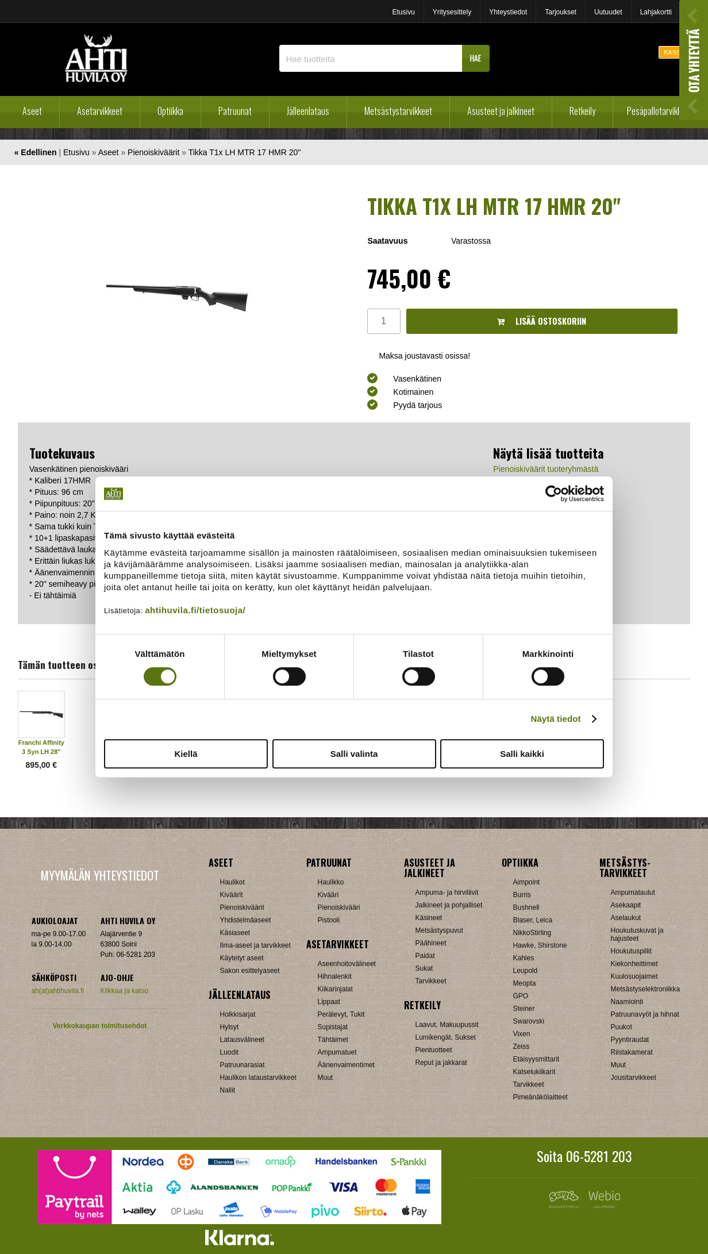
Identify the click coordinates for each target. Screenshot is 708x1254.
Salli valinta (354, 754)
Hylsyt (229, 1027)
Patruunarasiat (242, 1065)
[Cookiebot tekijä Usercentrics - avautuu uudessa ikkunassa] (553, 493)
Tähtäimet (333, 1040)
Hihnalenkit (335, 976)
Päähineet (431, 943)
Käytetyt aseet (242, 958)
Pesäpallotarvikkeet (659, 111)
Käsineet (428, 918)
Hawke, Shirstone (540, 945)
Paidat (425, 956)
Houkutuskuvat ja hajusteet (637, 934)
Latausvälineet (242, 1040)
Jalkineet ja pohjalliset (449, 905)
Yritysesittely (452, 12)
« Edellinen (35, 152)
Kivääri (328, 895)
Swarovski (529, 1021)
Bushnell (526, 907)
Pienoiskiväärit (153, 152)
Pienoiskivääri (339, 907)
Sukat (424, 968)
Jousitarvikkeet (633, 1078)
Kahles (523, 958)
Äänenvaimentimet (346, 1065)
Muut (325, 1078)
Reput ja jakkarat (441, 1063)
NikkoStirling (532, 933)
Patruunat (235, 111)
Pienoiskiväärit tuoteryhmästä (545, 469)
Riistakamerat (632, 1052)
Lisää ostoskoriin (541, 321)
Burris (522, 895)
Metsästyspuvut (439, 930)
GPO (521, 996)
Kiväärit (231, 895)
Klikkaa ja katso (124, 991)
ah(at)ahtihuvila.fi (58, 991)
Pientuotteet (433, 1050)
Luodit (229, 1052)
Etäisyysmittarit (536, 1059)
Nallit (228, 1090)
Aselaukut (626, 918)
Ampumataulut (633, 892)
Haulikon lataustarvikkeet (258, 1078)
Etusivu (403, 12)
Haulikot (232, 882)
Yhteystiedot (508, 12)
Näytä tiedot (556, 719)
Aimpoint (526, 882)
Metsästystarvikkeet (398, 111)
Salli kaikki (522, 754)
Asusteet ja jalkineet (500, 111)
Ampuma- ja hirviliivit (447, 892)
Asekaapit (626, 905)
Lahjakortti (656, 12)
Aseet (32, 111)
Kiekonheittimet (634, 964)
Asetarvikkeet (99, 111)
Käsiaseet (235, 933)
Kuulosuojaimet (634, 976)
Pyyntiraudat (630, 1040)
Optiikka (170, 111)
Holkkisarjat (238, 1014)
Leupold (525, 971)
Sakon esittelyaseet (250, 971)
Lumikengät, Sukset (445, 1037)
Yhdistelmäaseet (245, 920)
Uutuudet (608, 12)
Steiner (524, 1009)
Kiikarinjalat (335, 989)
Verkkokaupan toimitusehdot (99, 1026)
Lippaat (329, 1002)
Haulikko (331, 882)
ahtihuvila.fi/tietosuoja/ (195, 610)
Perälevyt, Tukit (341, 1014)
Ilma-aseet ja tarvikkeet (255, 945)
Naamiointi (627, 1002)
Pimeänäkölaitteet (540, 1097)
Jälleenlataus (308, 111)
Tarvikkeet (431, 981)
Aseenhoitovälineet (347, 964)
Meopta (524, 983)
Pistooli (329, 920)
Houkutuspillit (631, 951)
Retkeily (582, 111)
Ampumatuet (337, 1052)
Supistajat (333, 1027)
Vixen (521, 1034)
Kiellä (185, 754)
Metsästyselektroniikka (645, 989)
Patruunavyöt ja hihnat (645, 1014)
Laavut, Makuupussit (447, 1025)
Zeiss (521, 1047)
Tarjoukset (560, 12)
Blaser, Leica (533, 920)
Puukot (621, 1027)
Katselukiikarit (534, 1072)
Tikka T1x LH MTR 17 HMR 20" (244, 152)
